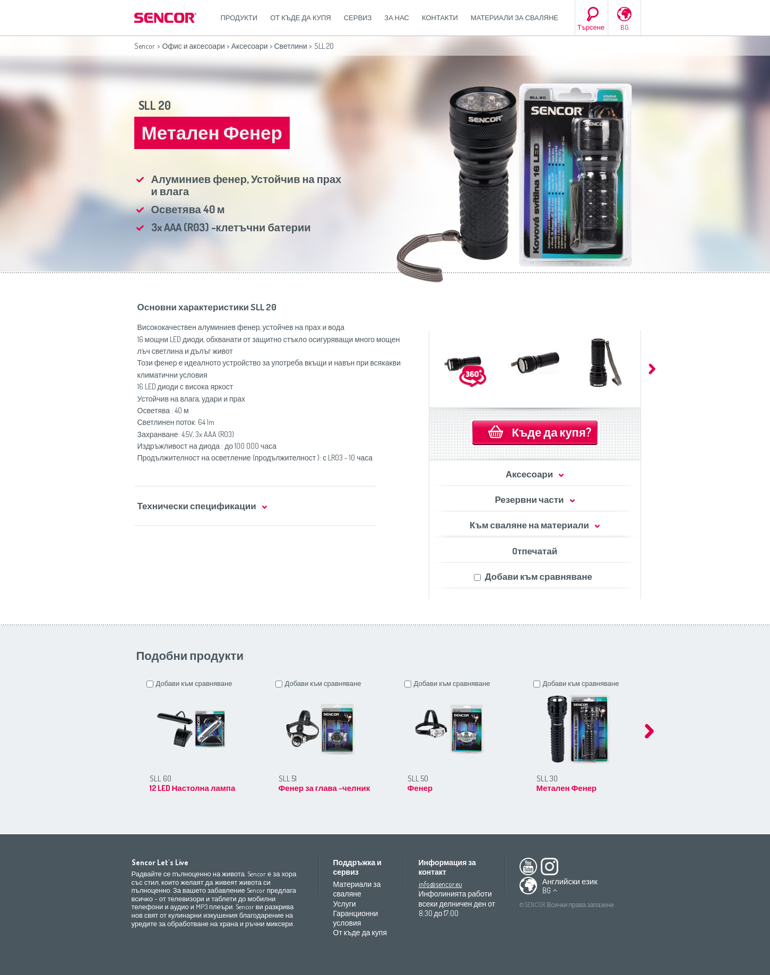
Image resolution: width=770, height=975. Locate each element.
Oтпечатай (534, 550)
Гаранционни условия (355, 918)
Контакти (440, 17)
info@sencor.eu (440, 884)
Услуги (344, 903)
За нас (396, 17)
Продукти (239, 17)
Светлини (290, 45)
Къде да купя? (551, 431)
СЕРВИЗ (358, 17)
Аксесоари (249, 45)
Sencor (144, 45)
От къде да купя (300, 17)
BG (624, 27)
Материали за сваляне (514, 17)
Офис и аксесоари (193, 45)
